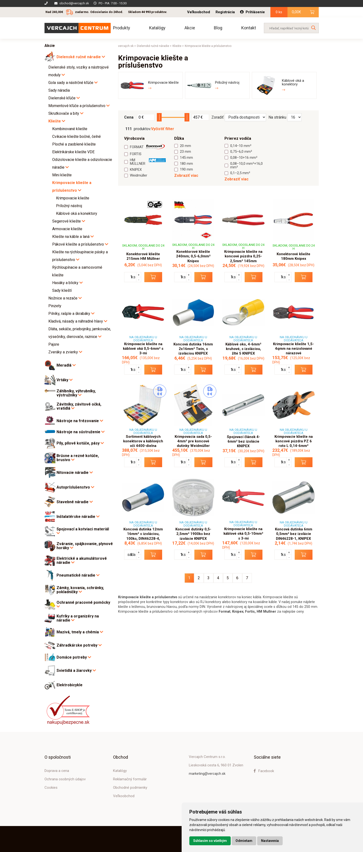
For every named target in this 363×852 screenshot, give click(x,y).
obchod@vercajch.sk (74, 3)
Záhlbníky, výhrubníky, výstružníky (76, 393)
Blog (218, 27)
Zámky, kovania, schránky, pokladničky (80, 590)
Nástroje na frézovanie (80, 421)
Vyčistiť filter (162, 129)
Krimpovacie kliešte (72, 198)
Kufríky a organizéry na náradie (78, 618)
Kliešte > (178, 46)
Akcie (190, 27)
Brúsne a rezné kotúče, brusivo (78, 458)
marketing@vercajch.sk (207, 773)
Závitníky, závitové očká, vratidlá (79, 406)
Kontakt (248, 27)
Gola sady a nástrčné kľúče (73, 82)
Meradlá (66, 365)
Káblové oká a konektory (76, 213)
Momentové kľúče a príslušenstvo (79, 105)
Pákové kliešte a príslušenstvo (80, 244)
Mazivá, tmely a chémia (80, 632)
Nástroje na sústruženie (81, 432)
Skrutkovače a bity (65, 113)
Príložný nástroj (69, 205)
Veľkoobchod (198, 12)
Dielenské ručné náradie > (154, 46)
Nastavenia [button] (270, 841)
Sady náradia (59, 90)
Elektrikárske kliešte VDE (73, 152)
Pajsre (53, 344)
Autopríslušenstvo (75, 487)
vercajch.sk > (127, 46)
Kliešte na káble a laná (73, 236)
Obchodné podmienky (130, 787)
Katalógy (157, 27)
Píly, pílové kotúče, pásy (80, 443)
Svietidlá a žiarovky (76, 670)
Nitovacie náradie (75, 473)
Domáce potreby (74, 657)
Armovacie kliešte (67, 229)
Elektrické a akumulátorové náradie (82, 561)
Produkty (121, 27)
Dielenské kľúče (64, 98)
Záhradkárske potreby (79, 645)
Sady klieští (62, 290)
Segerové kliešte (68, 221)
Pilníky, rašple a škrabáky (71, 313)
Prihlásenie (252, 12)
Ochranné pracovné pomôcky (83, 604)
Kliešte (56, 121)
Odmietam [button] (244, 841)
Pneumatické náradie (78, 575)
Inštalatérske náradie (78, 517)
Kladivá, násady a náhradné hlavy (77, 321)
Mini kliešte (62, 175)
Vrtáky (65, 380)
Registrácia (225, 12)
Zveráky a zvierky (65, 352)
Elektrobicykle (70, 685)
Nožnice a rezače (65, 298)
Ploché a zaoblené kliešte (74, 144)
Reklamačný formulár (130, 779)
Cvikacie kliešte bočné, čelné (76, 136)
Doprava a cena (57, 771)
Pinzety (54, 306)
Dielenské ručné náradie (81, 57)
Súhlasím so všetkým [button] (210, 841)
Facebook (264, 771)
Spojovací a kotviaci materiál (83, 531)
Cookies (51, 787)
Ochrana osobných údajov (65, 779)
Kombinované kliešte (69, 129)
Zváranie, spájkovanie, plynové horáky (85, 546)
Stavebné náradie (75, 502)
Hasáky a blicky (67, 282)
